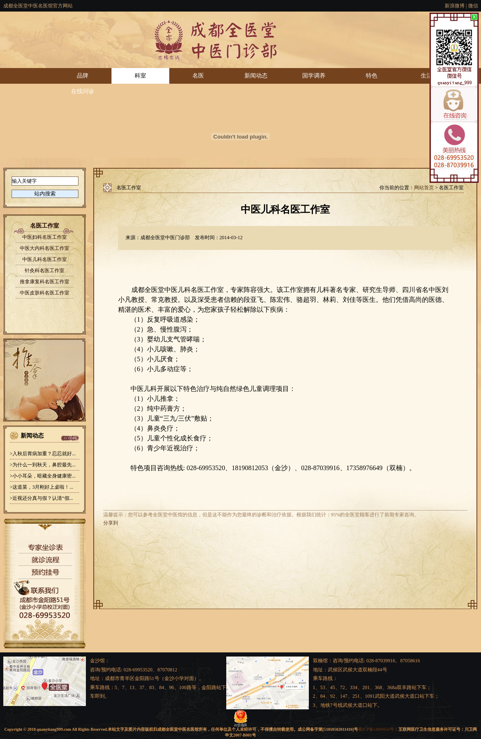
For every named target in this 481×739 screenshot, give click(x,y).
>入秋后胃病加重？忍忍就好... (43, 454)
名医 (198, 76)
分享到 (110, 523)
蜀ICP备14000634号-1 (377, 729)
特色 (371, 76)
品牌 (82, 76)
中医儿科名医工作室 (44, 259)
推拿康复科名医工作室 (44, 282)
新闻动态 (256, 76)
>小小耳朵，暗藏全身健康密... (43, 476)
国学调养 (313, 76)
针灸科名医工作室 (44, 270)
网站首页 (424, 188)
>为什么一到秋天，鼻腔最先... (43, 465)
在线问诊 (82, 91)
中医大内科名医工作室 (44, 248)
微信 (473, 6)
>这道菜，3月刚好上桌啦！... (41, 487)
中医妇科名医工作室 (44, 237)
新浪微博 (454, 6)
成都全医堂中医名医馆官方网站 (38, 6)
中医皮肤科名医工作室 (44, 293)
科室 (140, 76)
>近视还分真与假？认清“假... (41, 498)
